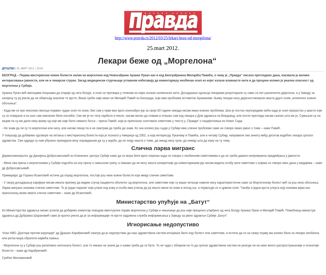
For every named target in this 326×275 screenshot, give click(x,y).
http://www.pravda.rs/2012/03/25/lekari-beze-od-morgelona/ (163, 38)
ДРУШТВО (8, 68)
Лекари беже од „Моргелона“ (109, 61)
